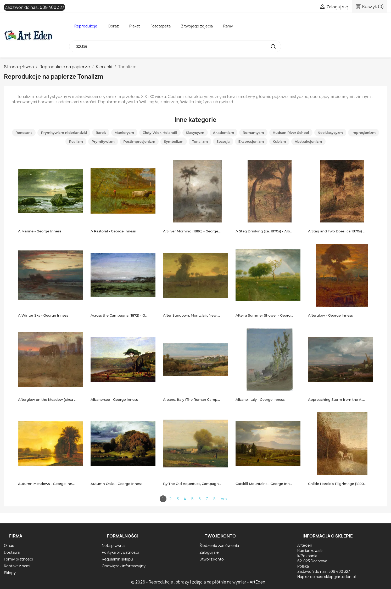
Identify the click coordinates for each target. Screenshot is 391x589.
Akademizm (223, 132)
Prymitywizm (103, 141)
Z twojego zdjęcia (197, 26)
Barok (101, 132)
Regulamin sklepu (117, 559)
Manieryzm (124, 132)
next (225, 498)
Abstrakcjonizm (308, 141)
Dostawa (12, 552)
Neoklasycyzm (330, 132)
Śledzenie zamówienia (219, 545)
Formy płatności (18, 559)
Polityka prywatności (120, 552)
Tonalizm (200, 141)
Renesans (23, 132)
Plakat (134, 26)
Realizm (76, 141)
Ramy (228, 26)
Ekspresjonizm (251, 141)
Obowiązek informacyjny (124, 565)
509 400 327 (52, 7)
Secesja (223, 141)
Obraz (113, 26)
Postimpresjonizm (139, 141)
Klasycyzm (195, 132)
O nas (9, 545)
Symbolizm (173, 141)
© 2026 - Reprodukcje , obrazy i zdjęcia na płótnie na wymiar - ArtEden (198, 582)
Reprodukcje (85, 26)
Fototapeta (160, 26)
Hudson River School (291, 132)
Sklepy (10, 572)
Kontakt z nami (17, 565)
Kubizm (279, 141)
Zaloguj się (209, 552)
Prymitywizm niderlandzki (64, 132)
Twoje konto (220, 536)
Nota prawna (113, 545)
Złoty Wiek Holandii (160, 132)
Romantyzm (253, 132)
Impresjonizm (363, 132)
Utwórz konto (211, 559)
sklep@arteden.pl (340, 576)
